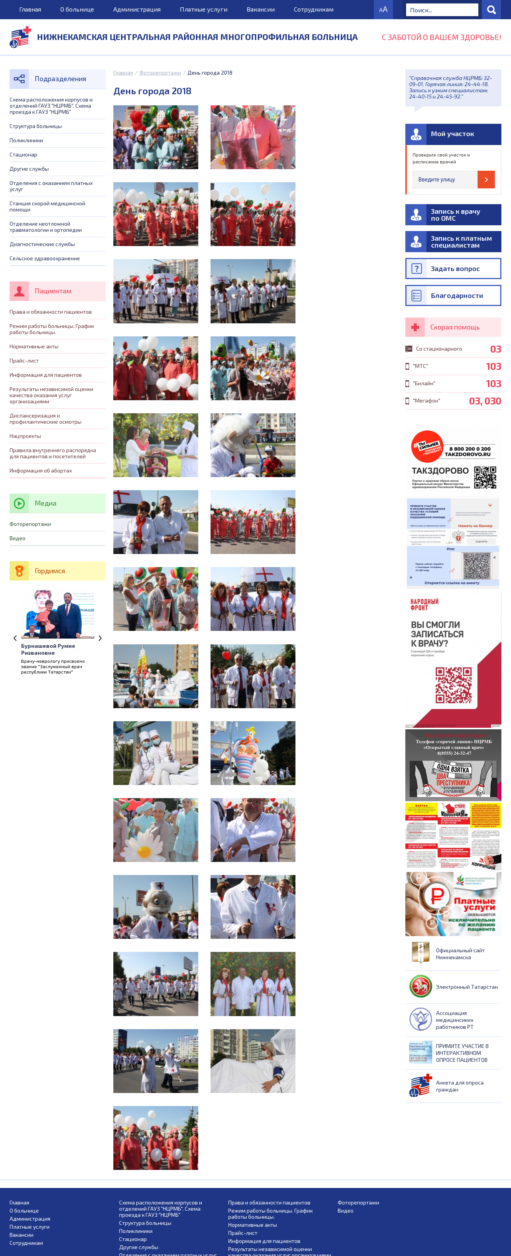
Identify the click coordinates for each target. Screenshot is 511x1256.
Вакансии (261, 9)
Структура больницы (36, 126)
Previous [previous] (15, 638)
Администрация (137, 9)
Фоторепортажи (160, 72)
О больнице (77, 9)
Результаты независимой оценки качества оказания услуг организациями (51, 395)
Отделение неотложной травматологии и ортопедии (46, 226)
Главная (30, 9)
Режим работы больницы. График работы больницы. (52, 329)
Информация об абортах (41, 470)
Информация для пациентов (46, 374)
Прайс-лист (24, 360)
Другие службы (29, 168)
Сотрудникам (313, 9)
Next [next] (100, 638)
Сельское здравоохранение (45, 258)
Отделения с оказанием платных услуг (51, 186)
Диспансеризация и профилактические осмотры (45, 418)
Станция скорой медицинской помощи (47, 206)
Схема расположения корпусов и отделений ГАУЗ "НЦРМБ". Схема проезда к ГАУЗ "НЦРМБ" (51, 105)
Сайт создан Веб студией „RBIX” (462, 1251)
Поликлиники (26, 140)
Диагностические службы (42, 244)
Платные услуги (203, 9)
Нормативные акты (34, 346)
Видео (17, 538)
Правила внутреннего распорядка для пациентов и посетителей (53, 453)
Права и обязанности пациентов (51, 311)
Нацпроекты (25, 436)
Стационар (23, 154)
